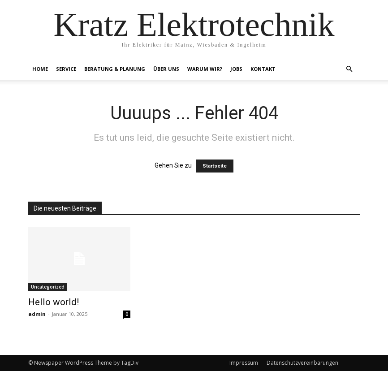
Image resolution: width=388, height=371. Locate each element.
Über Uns (166, 68)
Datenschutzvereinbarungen (302, 363)
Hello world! (53, 302)
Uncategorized (48, 287)
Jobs (236, 68)
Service (66, 68)
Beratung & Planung (114, 68)
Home (40, 68)
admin (37, 314)
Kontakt (263, 68)
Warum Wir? (204, 68)
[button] (349, 69)
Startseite (215, 166)
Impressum (243, 363)
